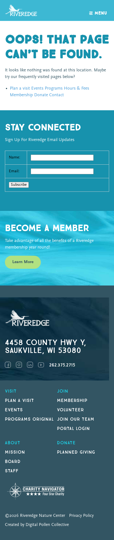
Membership (21, 95)
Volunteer (70, 410)
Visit (11, 391)
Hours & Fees (76, 88)
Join (62, 391)
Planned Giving (76, 452)
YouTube (41, 365)
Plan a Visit (19, 400)
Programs (54, 88)
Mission (15, 452)
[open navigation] (98, 10)
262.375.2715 (62, 365)
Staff (11, 471)
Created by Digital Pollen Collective (37, 525)
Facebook (8, 365)
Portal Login (73, 428)
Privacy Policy (81, 515)
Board (13, 461)
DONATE (66, 443)
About (12, 443)
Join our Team (75, 419)
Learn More (22, 262)
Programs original (29, 419)
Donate (41, 95)
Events (37, 88)
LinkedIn (30, 365)
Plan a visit (20, 88)
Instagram (19, 365)
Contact (56, 95)
